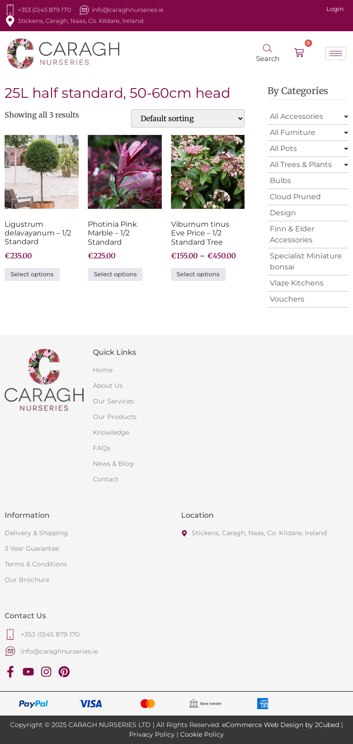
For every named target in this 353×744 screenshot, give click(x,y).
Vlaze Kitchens (297, 283)
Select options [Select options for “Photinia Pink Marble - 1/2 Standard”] (115, 274)
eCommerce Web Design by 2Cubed (280, 725)
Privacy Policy (152, 734)
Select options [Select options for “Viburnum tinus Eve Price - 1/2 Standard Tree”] (198, 274)
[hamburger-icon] (335, 53)
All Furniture (292, 132)
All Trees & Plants (301, 164)
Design (283, 212)
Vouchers (287, 299)
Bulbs (280, 180)
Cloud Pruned (295, 196)
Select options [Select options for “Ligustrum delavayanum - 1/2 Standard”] (32, 274)
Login (335, 8)
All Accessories (296, 116)
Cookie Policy (202, 734)
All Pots (283, 148)
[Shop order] (188, 118)
